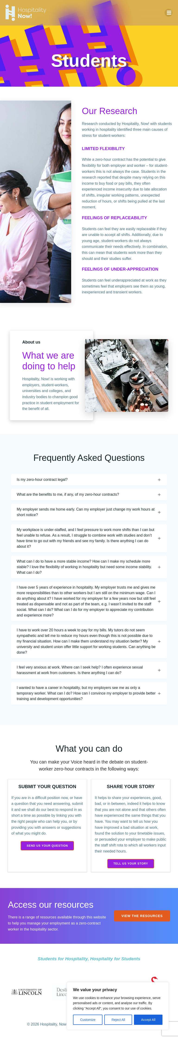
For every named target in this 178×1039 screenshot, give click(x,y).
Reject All (118, 1020)
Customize (87, 1020)
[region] (118, 1006)
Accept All (148, 1020)
